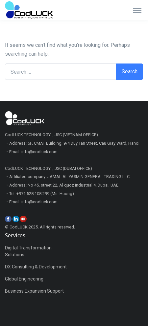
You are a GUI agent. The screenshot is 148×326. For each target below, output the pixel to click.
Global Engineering (24, 278)
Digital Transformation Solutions (28, 251)
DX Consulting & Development (36, 266)
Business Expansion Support (34, 291)
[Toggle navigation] (137, 10)
